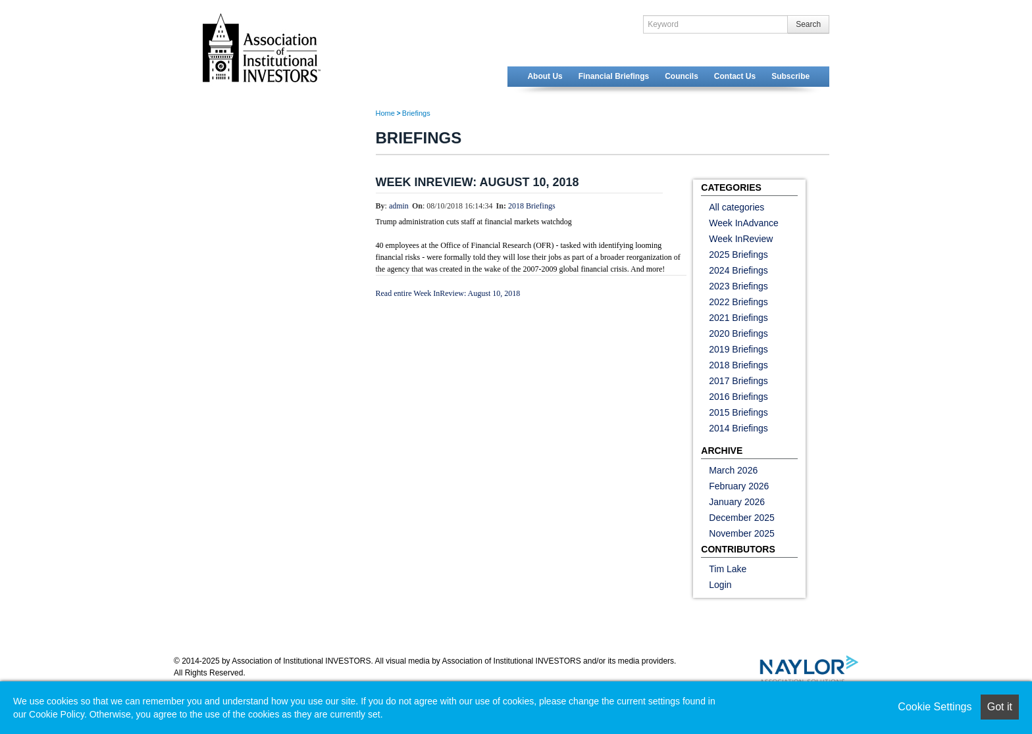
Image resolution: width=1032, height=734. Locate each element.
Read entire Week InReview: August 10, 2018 (448, 293)
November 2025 (742, 533)
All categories (736, 207)
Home (385, 113)
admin (399, 205)
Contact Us (735, 76)
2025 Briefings (738, 254)
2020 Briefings (738, 333)
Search (808, 24)
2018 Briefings (531, 205)
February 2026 (739, 486)
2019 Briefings (738, 349)
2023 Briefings (738, 286)
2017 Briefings (738, 381)
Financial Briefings (614, 76)
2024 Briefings (738, 270)
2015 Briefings (738, 412)
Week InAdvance (744, 223)
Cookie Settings (934, 706)
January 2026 (737, 502)
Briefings (416, 113)
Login (720, 584)
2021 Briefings (738, 317)
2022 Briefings (738, 302)
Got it (999, 706)
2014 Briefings (738, 428)
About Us (544, 76)
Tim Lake (727, 569)
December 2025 (742, 517)
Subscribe (790, 76)
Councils (681, 76)
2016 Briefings (738, 396)
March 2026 (733, 470)
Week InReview (741, 238)
